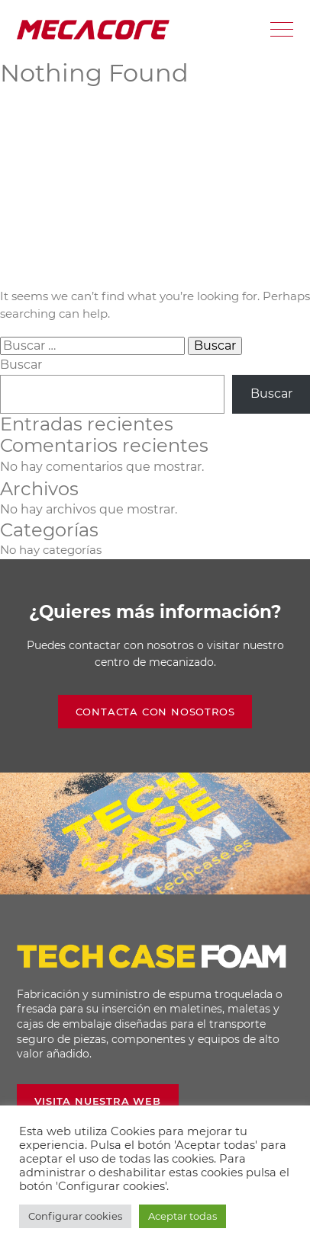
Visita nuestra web (97, 1101)
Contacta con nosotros (155, 711)
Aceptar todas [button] (182, 1216)
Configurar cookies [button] (75, 1216)
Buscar (21, 364)
